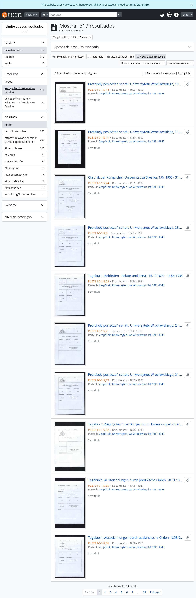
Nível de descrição (18, 217)
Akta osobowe (24, 149)
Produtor (11, 74)
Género (10, 205)
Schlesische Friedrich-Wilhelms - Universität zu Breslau (24, 102)
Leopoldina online (24, 132)
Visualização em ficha (120, 56)
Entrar (186, 14)
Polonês (24, 57)
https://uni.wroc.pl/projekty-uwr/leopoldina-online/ (24, 140)
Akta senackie (24, 188)
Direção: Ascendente (179, 62)
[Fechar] (192, 4)
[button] (162, 14)
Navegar (31, 14)
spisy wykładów (24, 162)
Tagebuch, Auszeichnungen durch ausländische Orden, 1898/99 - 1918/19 (135, 538)
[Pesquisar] (83, 14)
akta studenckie (24, 182)
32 (144, 592)
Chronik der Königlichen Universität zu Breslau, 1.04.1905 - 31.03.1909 (135, 177)
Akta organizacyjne (24, 175)
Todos (8, 81)
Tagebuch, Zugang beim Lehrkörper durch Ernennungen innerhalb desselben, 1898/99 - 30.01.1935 (135, 424)
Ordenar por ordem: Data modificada (141, 62)
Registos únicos (24, 51)
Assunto (11, 117)
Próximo (155, 592)
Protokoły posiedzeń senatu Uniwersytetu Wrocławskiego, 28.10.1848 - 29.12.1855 (135, 227)
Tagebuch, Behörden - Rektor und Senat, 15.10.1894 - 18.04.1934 (135, 276)
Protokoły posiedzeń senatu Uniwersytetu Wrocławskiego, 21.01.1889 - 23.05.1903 (135, 375)
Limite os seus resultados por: (24, 28)
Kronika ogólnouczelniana (24, 195)
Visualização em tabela (151, 56)
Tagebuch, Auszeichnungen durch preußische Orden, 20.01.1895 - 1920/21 (135, 480)
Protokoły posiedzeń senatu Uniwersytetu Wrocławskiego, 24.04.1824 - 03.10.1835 (135, 325)
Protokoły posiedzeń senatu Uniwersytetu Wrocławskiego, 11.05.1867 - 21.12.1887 (135, 132)
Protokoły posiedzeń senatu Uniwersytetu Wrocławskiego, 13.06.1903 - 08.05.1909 (135, 84)
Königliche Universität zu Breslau (24, 90)
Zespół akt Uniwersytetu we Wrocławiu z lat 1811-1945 (131, 93)
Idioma (10, 42)
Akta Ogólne (24, 168)
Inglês (24, 64)
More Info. (143, 4)
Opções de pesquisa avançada (76, 47)
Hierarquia (95, 56)
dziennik (24, 155)
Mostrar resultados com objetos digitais (167, 73)
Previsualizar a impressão (68, 56)
